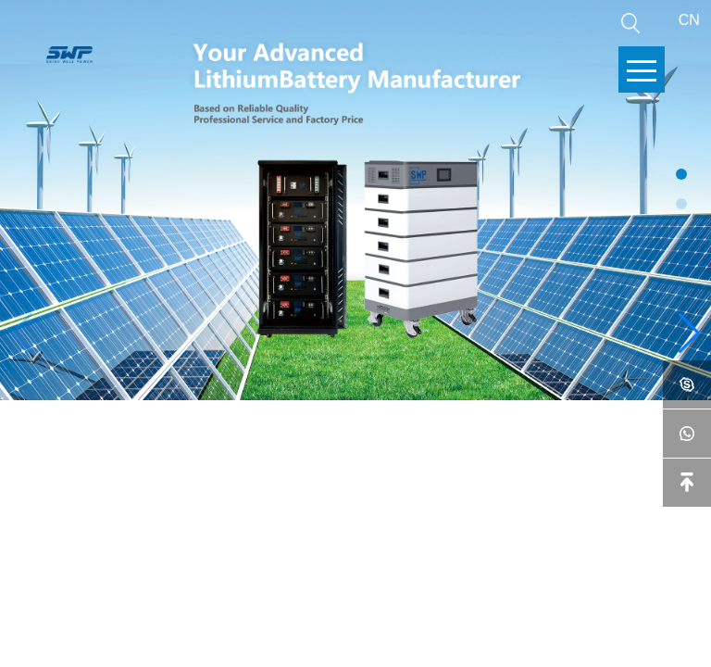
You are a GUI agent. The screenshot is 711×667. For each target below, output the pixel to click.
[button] (689, 333)
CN (689, 20)
